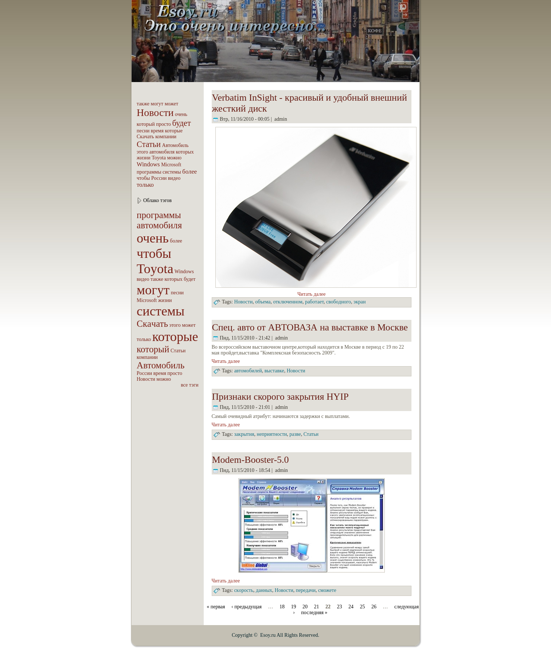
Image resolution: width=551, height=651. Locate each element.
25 (362, 606)
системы (172, 172)
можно (174, 157)
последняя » (314, 612)
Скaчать (145, 136)
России (159, 178)
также (143, 103)
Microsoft (171, 164)
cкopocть (243, 590)
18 (282, 606)
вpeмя (157, 130)
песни (143, 130)
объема (262, 302)
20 (305, 606)
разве (295, 434)
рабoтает (314, 302)
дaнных (264, 590)
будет (181, 123)
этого (142, 152)
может (171, 103)
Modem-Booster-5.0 (250, 459)
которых (185, 152)
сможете (327, 590)
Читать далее (311, 294)
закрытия (244, 434)
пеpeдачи (306, 590)
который (146, 124)
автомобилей (248, 371)
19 (293, 606)
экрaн (359, 302)
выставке (274, 371)
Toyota (159, 157)
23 (339, 606)
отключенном (287, 302)
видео (174, 178)
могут (157, 103)
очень (181, 114)
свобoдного (338, 302)
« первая (216, 606)
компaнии (165, 136)
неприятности (272, 434)
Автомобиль (175, 145)
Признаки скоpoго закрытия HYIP (280, 396)
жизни (144, 157)
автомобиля (162, 152)
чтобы (143, 178)
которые (173, 130)
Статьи (149, 144)
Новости (155, 112)
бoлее (189, 171)
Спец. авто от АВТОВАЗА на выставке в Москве (310, 327)
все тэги (189, 385)
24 (350, 606)
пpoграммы (149, 172)
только (145, 184)
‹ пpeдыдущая (246, 606)
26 (373, 606)
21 (316, 606)
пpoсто (163, 124)
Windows (148, 164)
